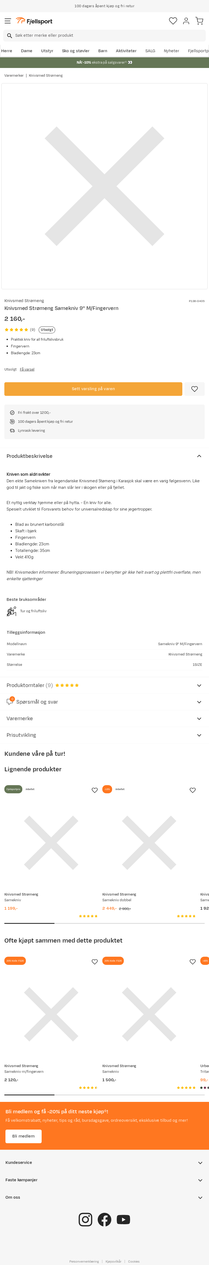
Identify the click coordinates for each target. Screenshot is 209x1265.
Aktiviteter (126, 51)
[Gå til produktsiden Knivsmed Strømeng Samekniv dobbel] (149, 843)
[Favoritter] (173, 21)
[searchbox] (110, 35)
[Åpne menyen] (8, 21)
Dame (26, 51)
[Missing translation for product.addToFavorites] (195, 389)
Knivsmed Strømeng (46, 75)
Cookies (134, 1261)
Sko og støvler (76, 51)
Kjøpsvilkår (113, 1261)
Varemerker (14, 75)
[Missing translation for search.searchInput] (9, 36)
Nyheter (172, 51)
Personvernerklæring (84, 1261)
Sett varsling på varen (93, 389)
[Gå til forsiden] (34, 21)
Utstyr (47, 51)
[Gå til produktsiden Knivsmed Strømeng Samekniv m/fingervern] (51, 1014)
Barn (102, 51)
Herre (6, 51)
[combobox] (104, 36)
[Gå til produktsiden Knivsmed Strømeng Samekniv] (51, 843)
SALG (150, 51)
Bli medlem (23, 1136)
